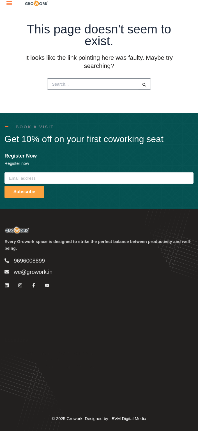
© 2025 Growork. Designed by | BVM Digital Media (99, 418)
